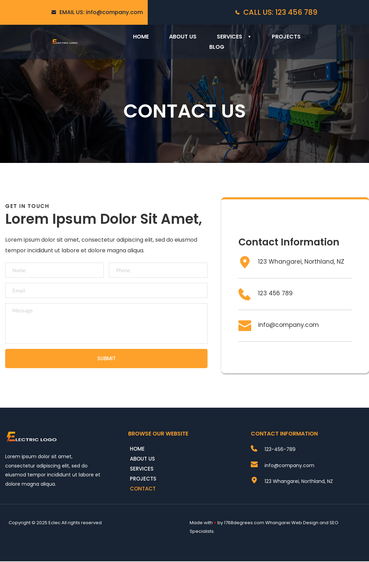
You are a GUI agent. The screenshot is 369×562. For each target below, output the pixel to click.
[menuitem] (140, 37)
